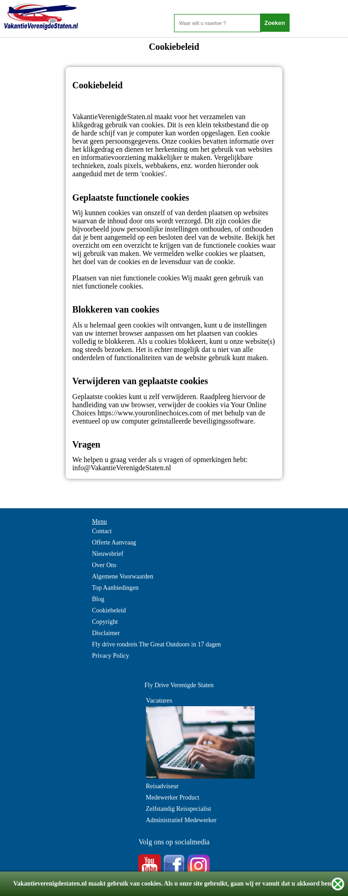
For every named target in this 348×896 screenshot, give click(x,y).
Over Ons (104, 565)
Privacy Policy (110, 655)
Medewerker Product (172, 797)
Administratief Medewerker (181, 820)
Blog (98, 599)
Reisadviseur (162, 786)
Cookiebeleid (109, 610)
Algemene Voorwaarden (122, 576)
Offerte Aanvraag (114, 542)
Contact (102, 531)
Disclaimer (106, 633)
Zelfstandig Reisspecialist (178, 808)
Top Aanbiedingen (115, 587)
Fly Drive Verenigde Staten (179, 685)
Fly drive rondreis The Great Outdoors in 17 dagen (156, 644)
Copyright (105, 621)
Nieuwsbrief (107, 553)
